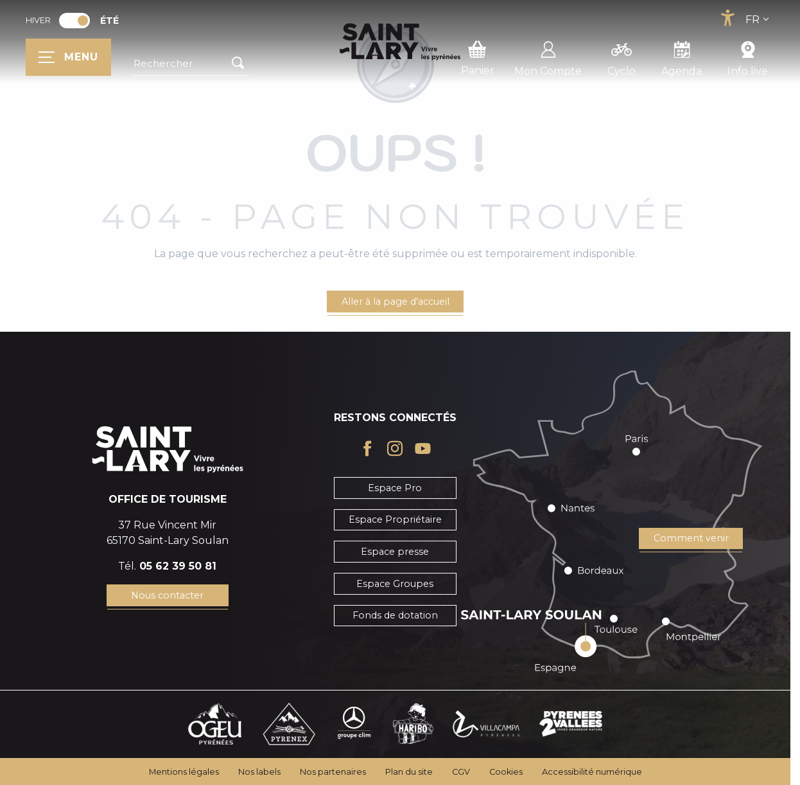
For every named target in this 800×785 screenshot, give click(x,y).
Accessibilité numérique (592, 772)
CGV (461, 772)
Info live (747, 56)
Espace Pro (395, 488)
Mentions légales (184, 772)
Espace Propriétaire (395, 519)
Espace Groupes (394, 584)
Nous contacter (167, 595)
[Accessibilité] (727, 18)
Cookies (506, 772)
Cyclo (621, 56)
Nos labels (259, 772)
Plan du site (409, 772)
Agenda (681, 56)
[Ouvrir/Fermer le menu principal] (68, 57)
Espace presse (395, 551)
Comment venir (691, 538)
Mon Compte (548, 56)
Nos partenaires (333, 772)
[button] (191, 63)
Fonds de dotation (395, 615)
